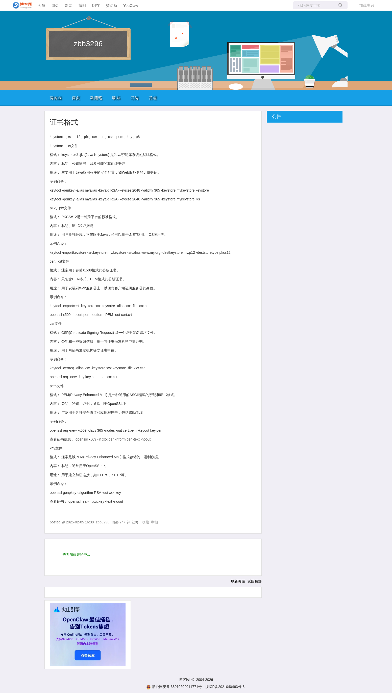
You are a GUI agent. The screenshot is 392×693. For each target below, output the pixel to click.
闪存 (96, 5)
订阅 (134, 98)
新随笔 (96, 98)
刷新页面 (238, 581)
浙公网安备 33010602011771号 (174, 687)
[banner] (20, 5)
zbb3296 (88, 43)
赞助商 (111, 5)
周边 (55, 5)
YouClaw (130, 5)
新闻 (68, 5)
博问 (82, 5)
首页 (76, 98)
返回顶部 (255, 581)
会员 (41, 5)
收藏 (145, 522)
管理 (153, 98)
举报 (154, 522)
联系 (116, 98)
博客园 (56, 98)
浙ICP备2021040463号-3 (225, 687)
